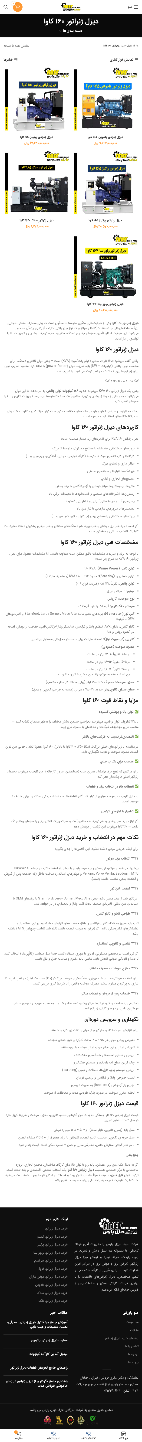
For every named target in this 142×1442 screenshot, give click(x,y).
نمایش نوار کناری (121, 60)
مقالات (134, 1330)
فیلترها (8, 60)
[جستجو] (5, 7)
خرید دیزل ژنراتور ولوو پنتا (50, 1252)
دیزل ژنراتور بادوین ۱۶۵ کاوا (105, 137)
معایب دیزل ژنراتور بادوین (49, 1340)
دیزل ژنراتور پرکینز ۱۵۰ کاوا (36, 137)
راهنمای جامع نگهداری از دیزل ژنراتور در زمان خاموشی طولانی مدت (37, 1383)
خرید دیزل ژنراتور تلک (53, 1300)
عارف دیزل (133, 46)
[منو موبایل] (133, 7)
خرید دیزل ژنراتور (56, 1228)
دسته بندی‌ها (73, 31)
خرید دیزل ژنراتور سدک (52, 1292)
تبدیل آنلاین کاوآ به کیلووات (49, 1354)
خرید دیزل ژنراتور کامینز (52, 1236)
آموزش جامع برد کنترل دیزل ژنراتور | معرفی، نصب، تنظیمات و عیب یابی (37, 1324)
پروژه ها (133, 1362)
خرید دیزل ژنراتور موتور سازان (48, 1276)
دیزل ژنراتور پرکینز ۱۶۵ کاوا (105, 220)
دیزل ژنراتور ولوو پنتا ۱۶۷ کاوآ (105, 304)
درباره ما (133, 1354)
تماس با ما (132, 1346)
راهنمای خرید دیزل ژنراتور (122, 1338)
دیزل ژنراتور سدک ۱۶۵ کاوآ (37, 220)
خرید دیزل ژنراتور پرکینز (52, 1244)
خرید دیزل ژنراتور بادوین (51, 1284)
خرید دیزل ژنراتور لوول (53, 1268)
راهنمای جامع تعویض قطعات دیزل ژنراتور (39, 1367)
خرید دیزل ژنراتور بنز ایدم (51, 1260)
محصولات (132, 1322)
